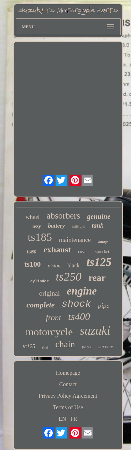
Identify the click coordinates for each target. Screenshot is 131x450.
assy (36, 226)
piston (54, 265)
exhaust (57, 249)
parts (87, 346)
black (73, 265)
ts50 (31, 251)
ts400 (79, 316)
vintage (103, 242)
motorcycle (49, 331)
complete (41, 304)
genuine (98, 216)
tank (97, 225)
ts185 (40, 237)
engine (82, 291)
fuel (45, 347)
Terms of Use (68, 407)
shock (76, 304)
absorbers (63, 215)
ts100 (32, 264)
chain (65, 344)
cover (83, 251)
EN (62, 419)
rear (96, 278)
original (49, 293)
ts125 (99, 262)
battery (56, 225)
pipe (103, 305)
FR (73, 419)
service (105, 346)
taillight (78, 226)
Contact (68, 384)
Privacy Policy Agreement (68, 396)
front (53, 317)
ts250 (69, 276)
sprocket (102, 251)
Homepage (68, 373)
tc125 (29, 346)
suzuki (95, 330)
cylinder (39, 281)
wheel (33, 217)
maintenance (75, 239)
